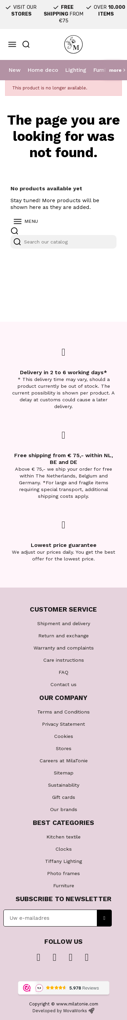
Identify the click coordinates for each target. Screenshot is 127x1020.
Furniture (105, 70)
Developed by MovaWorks (60, 1010)
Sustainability (63, 785)
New (14, 70)
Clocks (64, 849)
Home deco (42, 70)
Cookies (63, 736)
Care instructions (63, 660)
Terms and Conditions (63, 712)
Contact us (63, 684)
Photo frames (63, 873)
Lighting (75, 70)
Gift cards (63, 797)
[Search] (63, 242)
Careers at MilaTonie (64, 760)
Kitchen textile (63, 837)
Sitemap (63, 772)
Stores (63, 748)
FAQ (63, 672)
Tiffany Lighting (63, 861)
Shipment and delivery (63, 623)
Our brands (63, 809)
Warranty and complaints (64, 648)
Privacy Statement (63, 724)
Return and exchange (63, 635)
